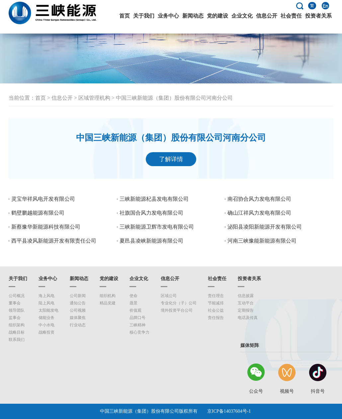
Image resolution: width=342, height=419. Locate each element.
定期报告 (246, 310)
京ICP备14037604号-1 (229, 411)
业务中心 (168, 16)
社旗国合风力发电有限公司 (151, 213)
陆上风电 (46, 303)
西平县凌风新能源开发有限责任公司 (53, 241)
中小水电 (46, 325)
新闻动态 (193, 16)
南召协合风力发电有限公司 (259, 199)
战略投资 (46, 332)
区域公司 (169, 295)
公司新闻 (78, 295)
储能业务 (46, 317)
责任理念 (216, 295)
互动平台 (246, 303)
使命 (133, 295)
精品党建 (108, 303)
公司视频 (78, 310)
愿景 (133, 303)
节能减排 (216, 303)
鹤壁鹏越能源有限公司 (37, 213)
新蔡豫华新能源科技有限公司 (45, 227)
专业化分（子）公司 (179, 303)
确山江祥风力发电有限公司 (259, 213)
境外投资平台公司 (177, 310)
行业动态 (78, 325)
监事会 (15, 317)
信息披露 (246, 295)
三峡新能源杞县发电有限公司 (154, 199)
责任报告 (216, 317)
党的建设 (217, 16)
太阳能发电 (48, 310)
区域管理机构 (94, 98)
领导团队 (17, 310)
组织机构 (108, 295)
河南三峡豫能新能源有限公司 (262, 241)
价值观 (135, 310)
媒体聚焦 (78, 317)
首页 (124, 16)
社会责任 (291, 16)
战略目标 (17, 332)
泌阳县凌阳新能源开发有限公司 (264, 227)
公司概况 (17, 295)
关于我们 (143, 16)
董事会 (15, 303)
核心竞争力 (139, 332)
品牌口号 (137, 317)
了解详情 (171, 159)
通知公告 (78, 303)
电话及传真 (248, 317)
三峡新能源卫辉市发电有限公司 (157, 227)
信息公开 (266, 16)
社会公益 (216, 310)
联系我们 (17, 339)
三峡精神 (137, 325)
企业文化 (242, 16)
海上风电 (46, 295)
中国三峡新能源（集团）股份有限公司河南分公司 (174, 98)
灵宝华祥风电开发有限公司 (43, 199)
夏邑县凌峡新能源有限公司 (151, 241)
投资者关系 (318, 16)
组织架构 (17, 325)
